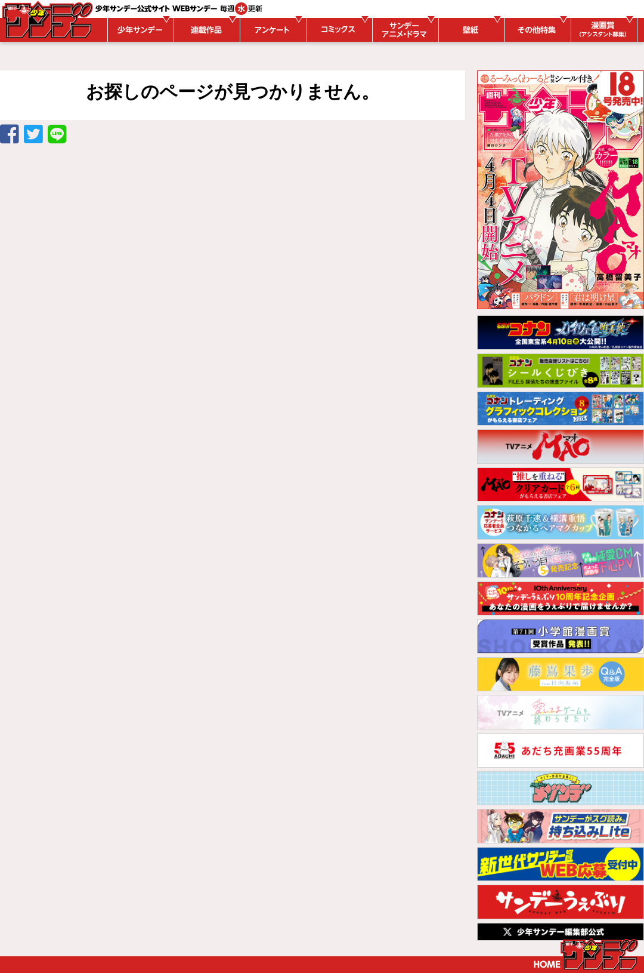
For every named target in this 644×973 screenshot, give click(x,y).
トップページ (586, 954)
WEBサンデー (46, 19)
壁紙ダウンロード (470, 30)
